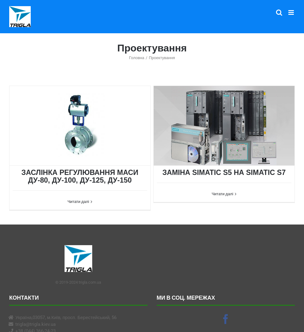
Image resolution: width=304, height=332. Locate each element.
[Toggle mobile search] (279, 12)
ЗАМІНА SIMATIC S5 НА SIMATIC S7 (224, 172)
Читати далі (78, 201)
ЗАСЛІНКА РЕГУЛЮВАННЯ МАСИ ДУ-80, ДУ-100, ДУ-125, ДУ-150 (80, 176)
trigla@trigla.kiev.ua (35, 324)
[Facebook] (226, 319)
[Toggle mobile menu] (291, 12)
